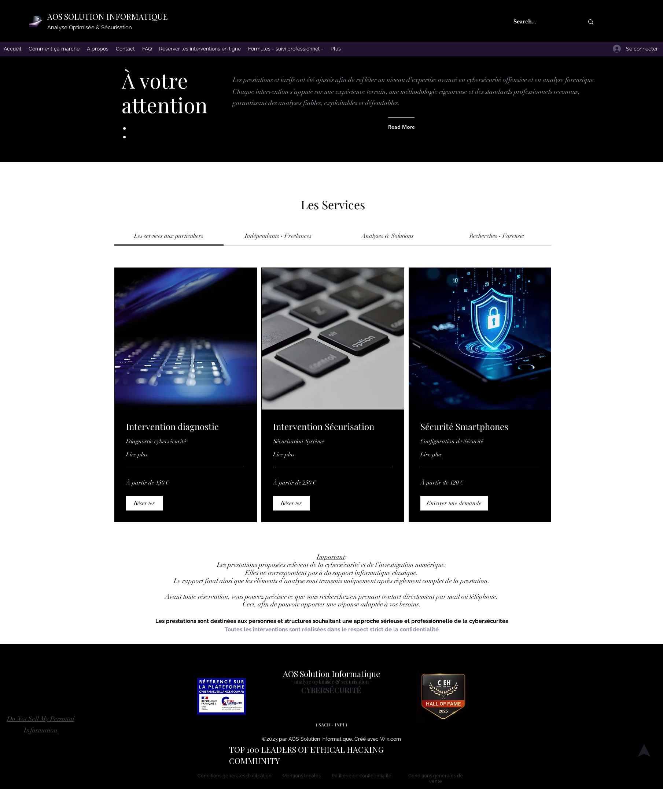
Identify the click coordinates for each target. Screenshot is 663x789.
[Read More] (402, 127)
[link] (168, 236)
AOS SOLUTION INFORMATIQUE (107, 16)
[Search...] (540, 21)
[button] (144, 503)
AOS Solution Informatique (331, 673)
